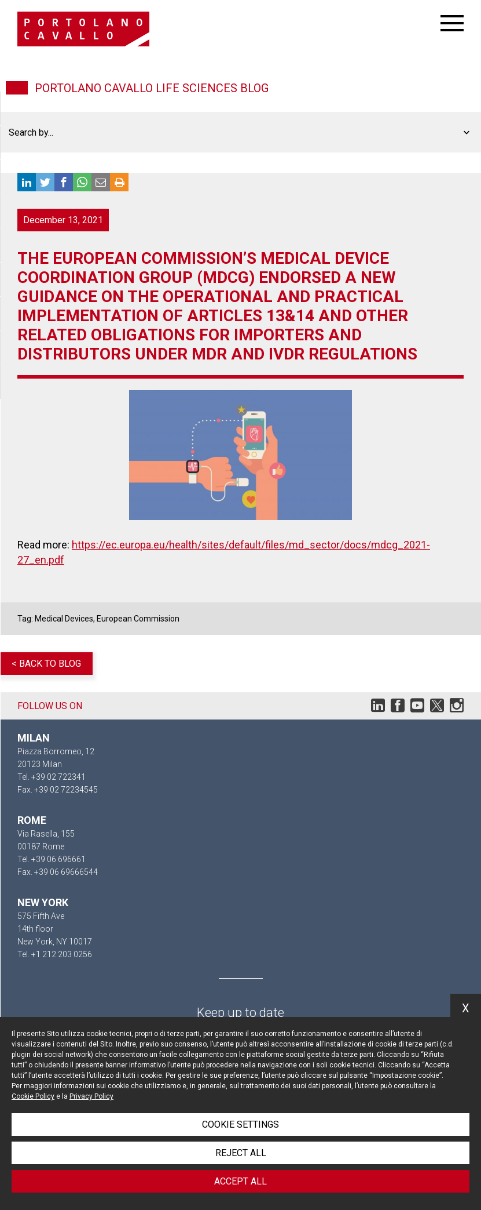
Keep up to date (240, 1012)
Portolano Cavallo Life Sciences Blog (152, 88)
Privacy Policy (91, 1096)
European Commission (138, 618)
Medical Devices (64, 618)
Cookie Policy (33, 1096)
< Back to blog (46, 663)
